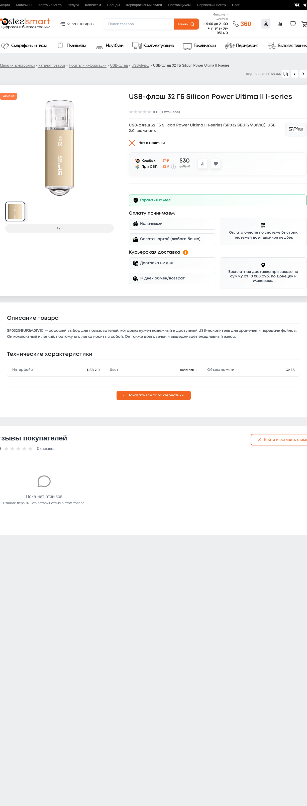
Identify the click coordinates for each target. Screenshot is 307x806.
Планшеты (76, 46)
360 (245, 24)
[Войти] (265, 24)
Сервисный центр (211, 5)
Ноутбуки (114, 46)
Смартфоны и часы (29, 46)
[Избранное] (293, 24)
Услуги (73, 5)
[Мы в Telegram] (304, 5)
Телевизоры (205, 46)
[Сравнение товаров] (280, 24)
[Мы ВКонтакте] (296, 5)
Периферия (247, 46)
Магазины (24, 5)
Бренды (113, 5)
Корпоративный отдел (144, 5)
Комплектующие (158, 46)
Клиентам (93, 5)
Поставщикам (179, 5)
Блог (236, 5)
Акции (5, 5)
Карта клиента (50, 5)
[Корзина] (304, 24)
